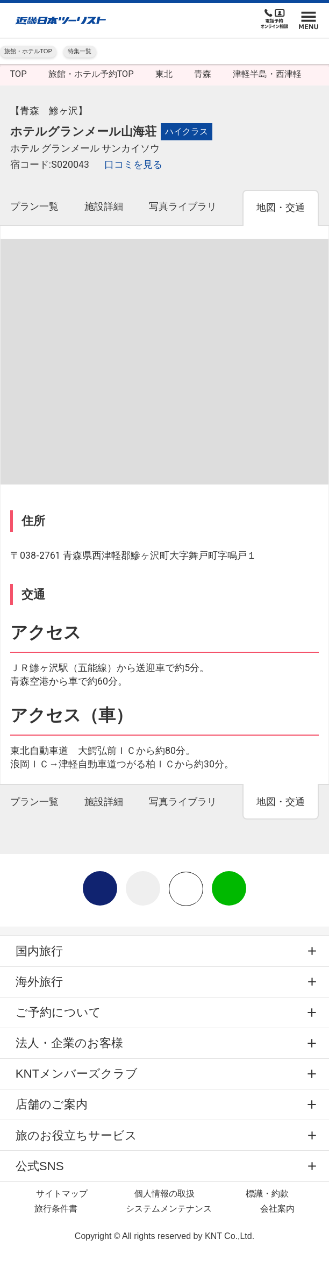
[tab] (34, 212)
